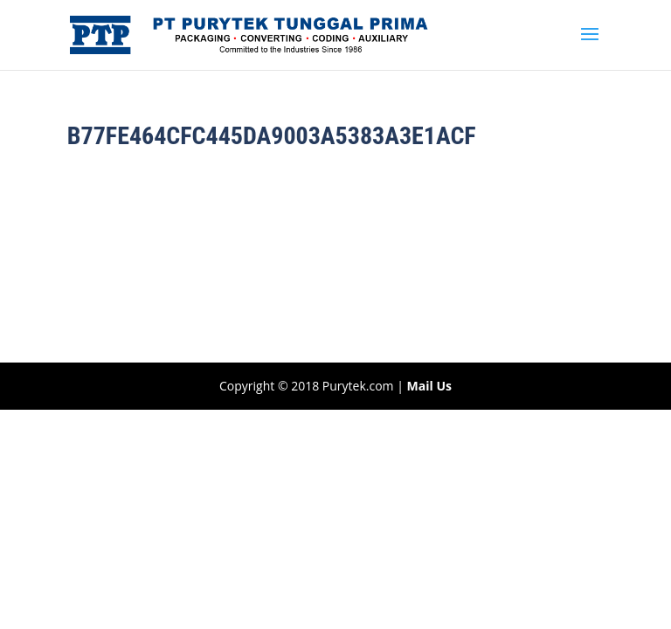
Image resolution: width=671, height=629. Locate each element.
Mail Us (429, 385)
